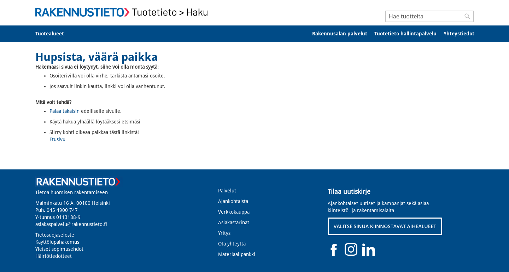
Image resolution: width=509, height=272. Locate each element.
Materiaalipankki (236, 254)
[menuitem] (54, 33)
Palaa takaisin (64, 111)
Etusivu (57, 139)
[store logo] (123, 12)
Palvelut (227, 190)
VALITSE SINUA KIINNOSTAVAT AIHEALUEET (385, 226)
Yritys (224, 233)
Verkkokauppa (234, 212)
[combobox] (429, 16)
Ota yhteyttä (232, 244)
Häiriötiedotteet (53, 256)
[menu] (254, 33)
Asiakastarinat (233, 222)
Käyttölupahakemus (57, 242)
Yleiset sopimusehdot (59, 249)
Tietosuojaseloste (54, 235)
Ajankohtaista (233, 201)
